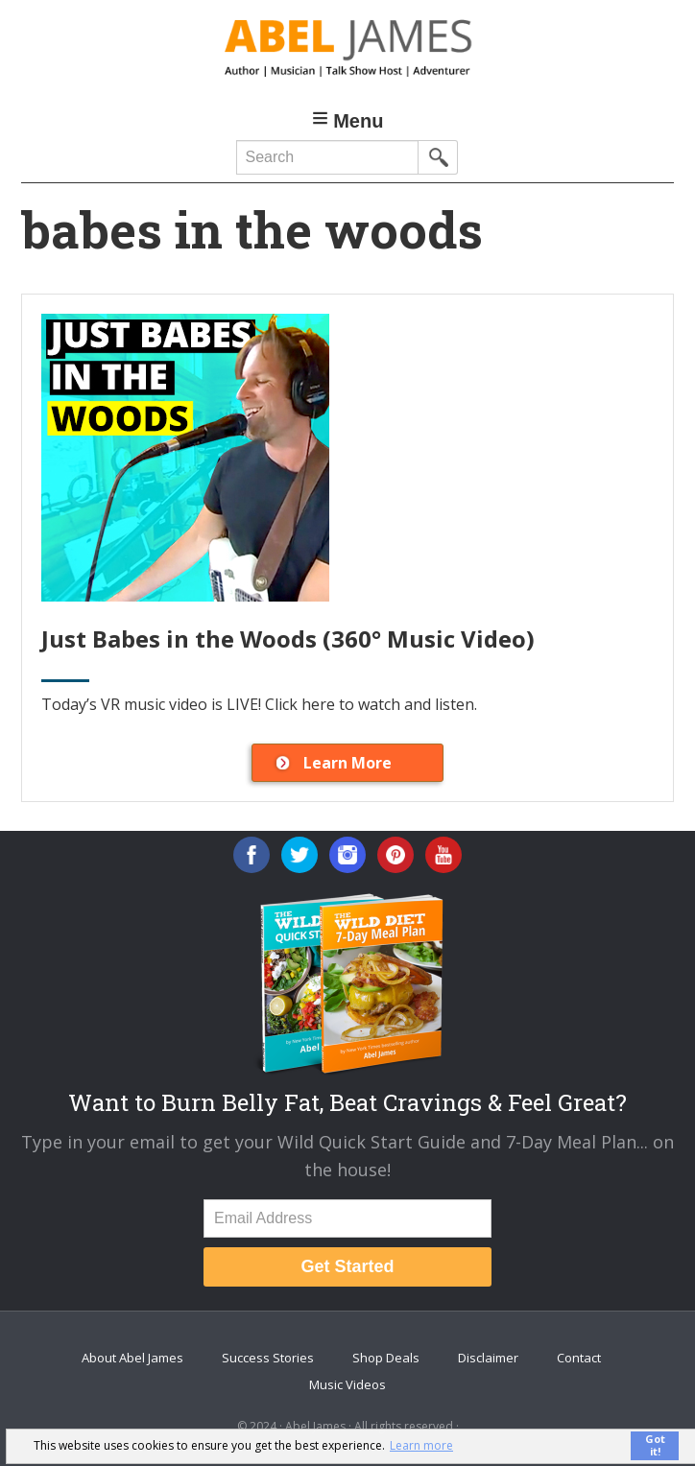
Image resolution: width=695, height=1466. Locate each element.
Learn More (347, 762)
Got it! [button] (655, 1444)
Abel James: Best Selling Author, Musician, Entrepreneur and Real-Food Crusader (348, 48)
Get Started (347, 1266)
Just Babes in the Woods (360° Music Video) (288, 638)
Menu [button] (358, 120)
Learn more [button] (421, 1445)
